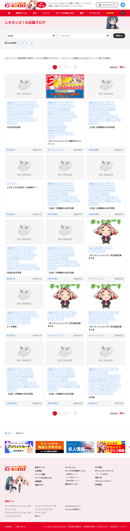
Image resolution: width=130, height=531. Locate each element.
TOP (9, 433)
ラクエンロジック (111, 116)
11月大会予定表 (13, 127)
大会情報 (38, 470)
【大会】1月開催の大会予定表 (61, 393)
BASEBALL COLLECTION (56, 130)
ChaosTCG (104, 113)
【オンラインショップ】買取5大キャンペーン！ (64, 142)
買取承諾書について (72, 481)
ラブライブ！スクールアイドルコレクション (21, 120)
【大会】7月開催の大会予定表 (61, 208)
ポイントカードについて (104, 470)
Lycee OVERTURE (27, 113)
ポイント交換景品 (102, 474)
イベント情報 (40, 474)
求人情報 (98, 467)
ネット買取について (72, 477)
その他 (37, 269)
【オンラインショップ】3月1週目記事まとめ (105, 328)
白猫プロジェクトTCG (113, 120)
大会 (34, 13)
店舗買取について (72, 474)
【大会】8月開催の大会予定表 (102, 127)
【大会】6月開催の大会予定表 (102, 208)
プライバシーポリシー (103, 481)
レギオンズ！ (11, 123)
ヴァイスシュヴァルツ (31, 106)
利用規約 (98, 484)
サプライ (51, 137)
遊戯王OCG (11, 103)
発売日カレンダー (71, 484)
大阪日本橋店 (94, 150)
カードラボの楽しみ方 (65, 13)
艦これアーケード (54, 113)
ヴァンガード (28, 110)
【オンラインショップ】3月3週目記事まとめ (105, 256)
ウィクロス (11, 113)
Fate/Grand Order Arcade (57, 127)
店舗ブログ (39, 485)
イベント (46, 13)
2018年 (92, 397)
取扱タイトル (21, 13)
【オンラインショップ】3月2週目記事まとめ (64, 324)
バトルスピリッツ (25, 116)
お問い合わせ (21, 526)
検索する (119, 36)
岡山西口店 (11, 150)
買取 (81, 13)
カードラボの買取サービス (75, 470)
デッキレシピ (94, 13)
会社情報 (8, 526)
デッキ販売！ (12, 326)
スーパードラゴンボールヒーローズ (60, 120)
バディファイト (12, 116)
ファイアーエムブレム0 (68, 116)
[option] (19, 447)
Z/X (18, 113)
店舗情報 (110, 13)
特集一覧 (98, 477)
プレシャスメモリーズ (55, 123)
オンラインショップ (55, 150)
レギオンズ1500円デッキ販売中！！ (22, 187)
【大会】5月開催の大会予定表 (61, 272)
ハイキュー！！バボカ (96, 387)
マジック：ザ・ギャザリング (26, 103)
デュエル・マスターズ (14, 106)
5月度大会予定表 (14, 272)
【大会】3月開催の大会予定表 (20, 393)
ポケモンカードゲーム (14, 110)
